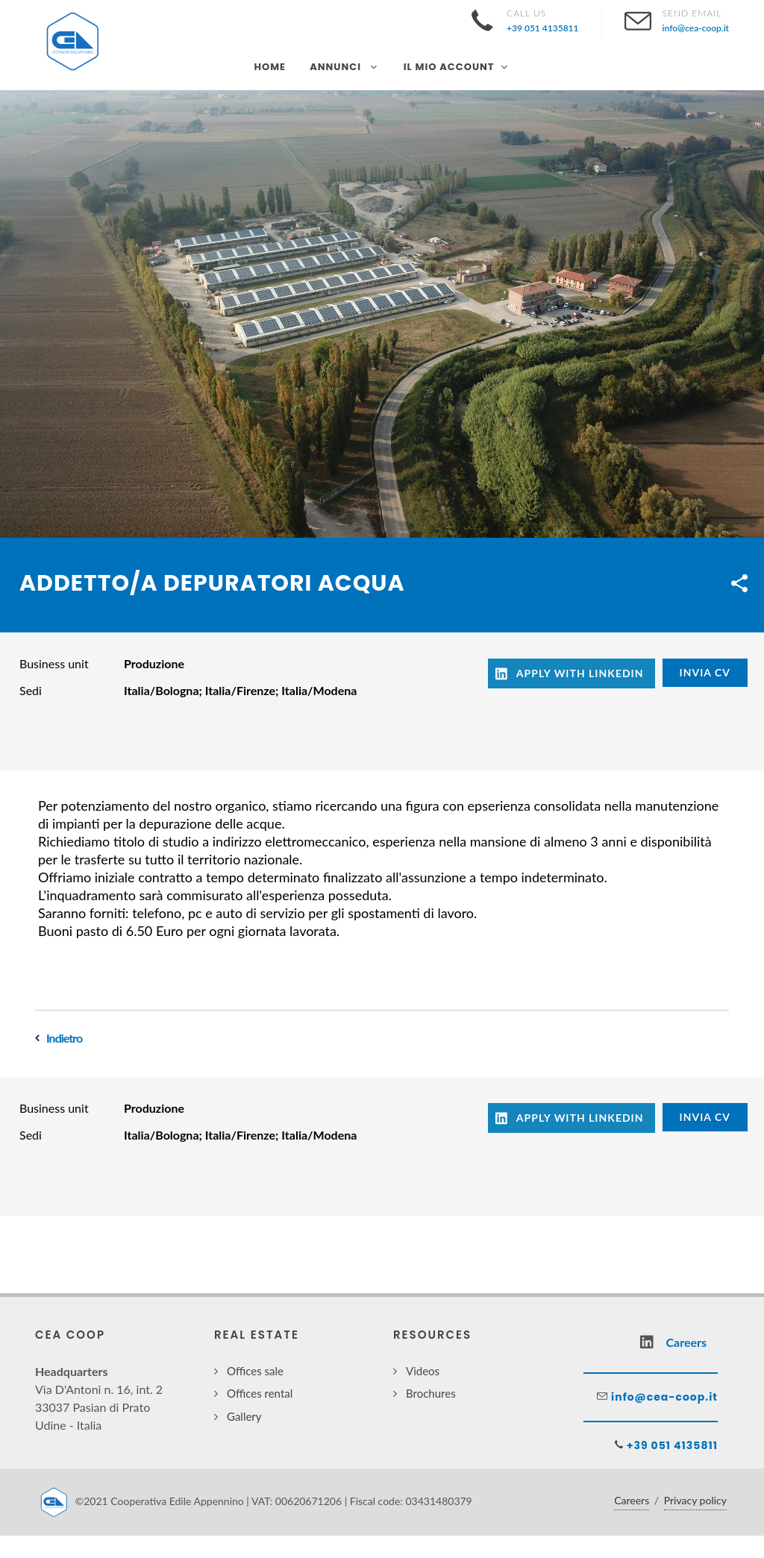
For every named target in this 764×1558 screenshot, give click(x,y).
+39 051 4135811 (671, 1445)
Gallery (244, 1416)
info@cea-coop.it (663, 1396)
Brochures (431, 1393)
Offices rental (259, 1393)
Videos (422, 1371)
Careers (631, 1500)
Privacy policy (695, 1500)
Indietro (64, 1038)
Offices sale (255, 1371)
